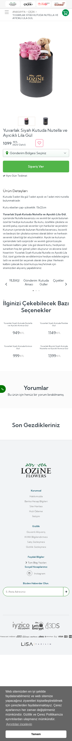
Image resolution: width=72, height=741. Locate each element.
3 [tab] (38, 290)
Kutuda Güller (44, 282)
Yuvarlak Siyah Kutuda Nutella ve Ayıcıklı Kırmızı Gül (18, 367)
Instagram (36, 659)
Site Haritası (36, 592)
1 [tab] (33, 290)
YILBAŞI (14, 280)
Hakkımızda (36, 582)
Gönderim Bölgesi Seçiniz (28, 153)
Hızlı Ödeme (36, 597)
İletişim (36, 602)
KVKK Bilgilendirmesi (36, 622)
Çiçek (31, 11)
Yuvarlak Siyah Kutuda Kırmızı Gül (18, 433)
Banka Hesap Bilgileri (36, 587)
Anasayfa (19, 11)
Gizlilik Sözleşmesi (36, 632)
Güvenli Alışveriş (36, 618)
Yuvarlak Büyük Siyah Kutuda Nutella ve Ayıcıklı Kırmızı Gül (54, 433)
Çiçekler (58, 280)
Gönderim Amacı (28, 282)
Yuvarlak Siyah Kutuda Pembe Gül (54, 367)
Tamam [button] (36, 734)
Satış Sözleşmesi (36, 627)
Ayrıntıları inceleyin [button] (19, 724)
